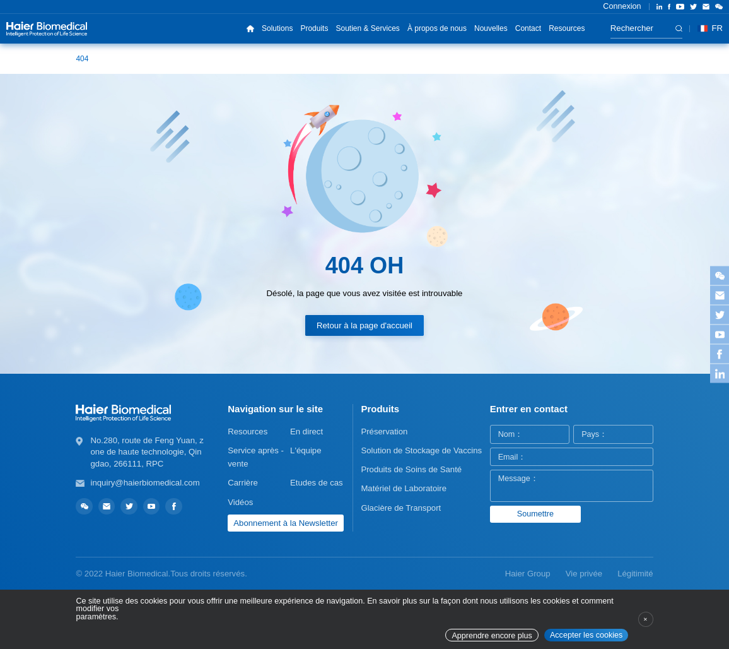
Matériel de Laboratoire (403, 488)
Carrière (243, 482)
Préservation (384, 431)
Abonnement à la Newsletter (285, 523)
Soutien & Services (367, 28)
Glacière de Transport (401, 508)
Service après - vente (256, 457)
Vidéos (240, 502)
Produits (314, 28)
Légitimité (635, 573)
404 (82, 58)
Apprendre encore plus (492, 635)
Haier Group (528, 573)
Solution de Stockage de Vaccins (421, 450)
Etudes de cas (316, 482)
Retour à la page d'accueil (364, 325)
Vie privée (584, 573)
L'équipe (305, 450)
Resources (567, 28)
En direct (306, 431)
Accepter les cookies (586, 635)
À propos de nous (437, 28)
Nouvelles (491, 28)
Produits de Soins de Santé (411, 469)
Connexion (622, 6)
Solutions (277, 28)
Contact (528, 28)
